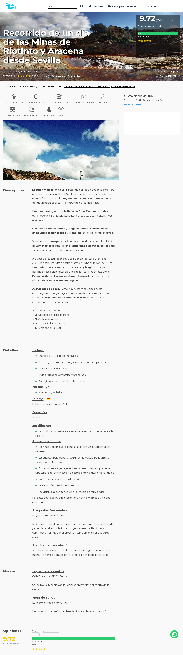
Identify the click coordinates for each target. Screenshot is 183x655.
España (22, 86)
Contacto (148, 6)
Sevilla (32, 86)
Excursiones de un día (49, 86)
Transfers (95, 6)
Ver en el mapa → (134, 104)
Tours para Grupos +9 (121, 6)
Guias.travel (10, 86)
